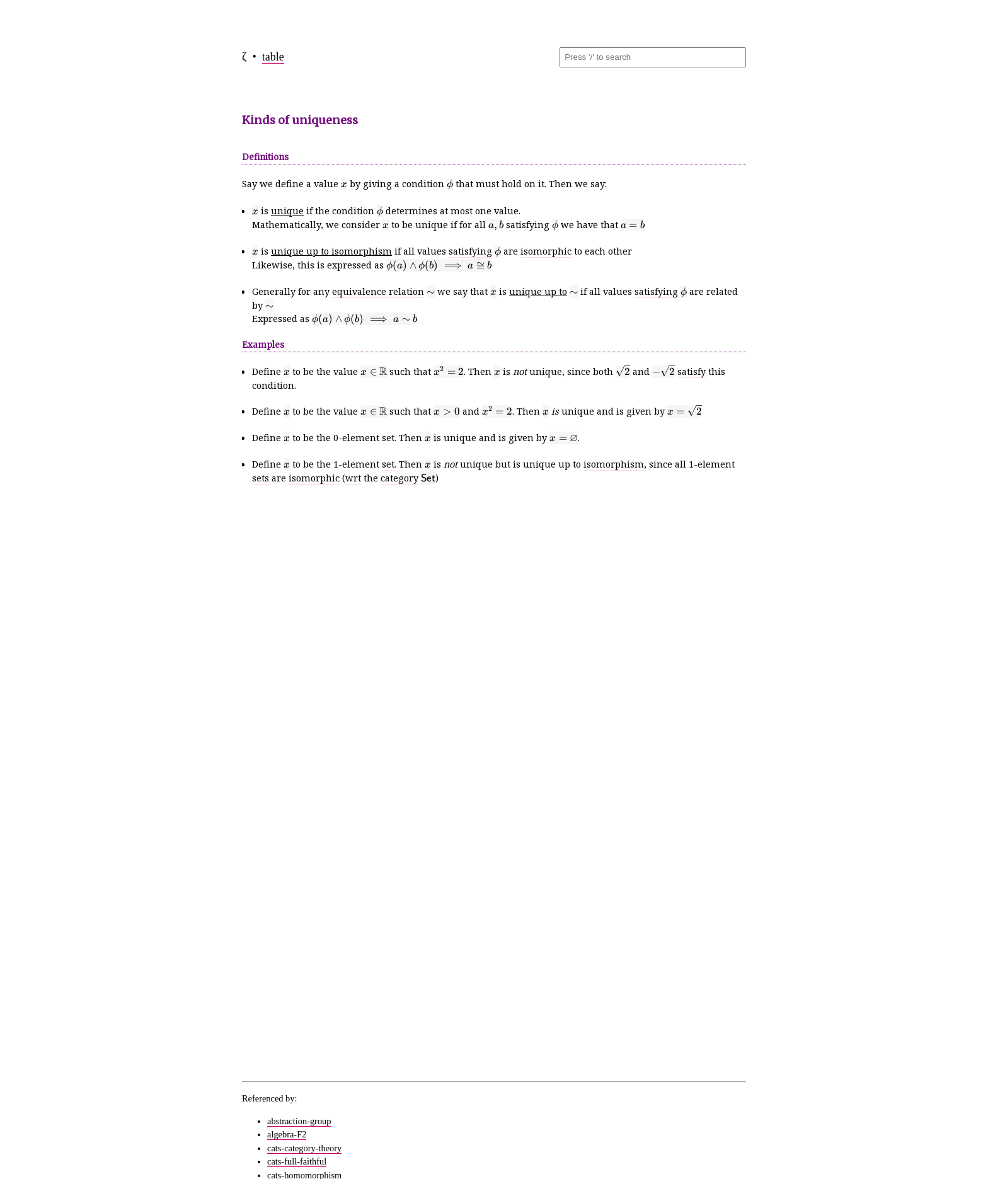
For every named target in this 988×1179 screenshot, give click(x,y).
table (273, 56)
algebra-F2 (286, 1134)
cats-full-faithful (296, 1161)
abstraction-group (299, 1121)
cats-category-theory (304, 1148)
